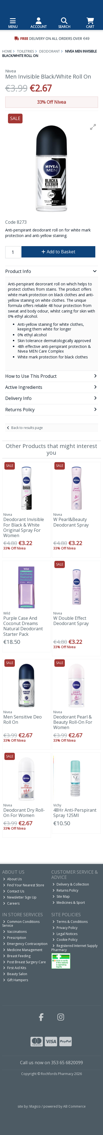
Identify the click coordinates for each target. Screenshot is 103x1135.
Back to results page (27, 427)
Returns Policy (65, 890)
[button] (93, 127)
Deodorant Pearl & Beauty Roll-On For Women (72, 722)
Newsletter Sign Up (20, 897)
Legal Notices (64, 933)
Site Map (61, 896)
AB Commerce (74, 1106)
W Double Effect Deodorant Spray (71, 620)
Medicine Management (22, 949)
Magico (35, 1106)
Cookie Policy (64, 939)
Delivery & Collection (70, 884)
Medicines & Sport (68, 902)
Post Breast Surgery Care (24, 962)
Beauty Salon (15, 974)
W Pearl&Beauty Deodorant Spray (71, 522)
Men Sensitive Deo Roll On (22, 719)
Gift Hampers (15, 980)
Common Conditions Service (21, 923)
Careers (11, 903)
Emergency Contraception (25, 943)
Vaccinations (15, 931)
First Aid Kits (14, 967)
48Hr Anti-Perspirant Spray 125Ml (74, 812)
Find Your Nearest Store (23, 885)
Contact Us (13, 891)
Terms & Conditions (70, 921)
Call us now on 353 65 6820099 (51, 1062)
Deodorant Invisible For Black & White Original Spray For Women (23, 527)
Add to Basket (58, 252)
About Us (12, 879)
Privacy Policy (64, 927)
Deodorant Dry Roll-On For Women (24, 812)
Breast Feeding (16, 956)
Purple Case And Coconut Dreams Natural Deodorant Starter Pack (23, 626)
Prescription (14, 937)
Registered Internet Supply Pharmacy (74, 947)
